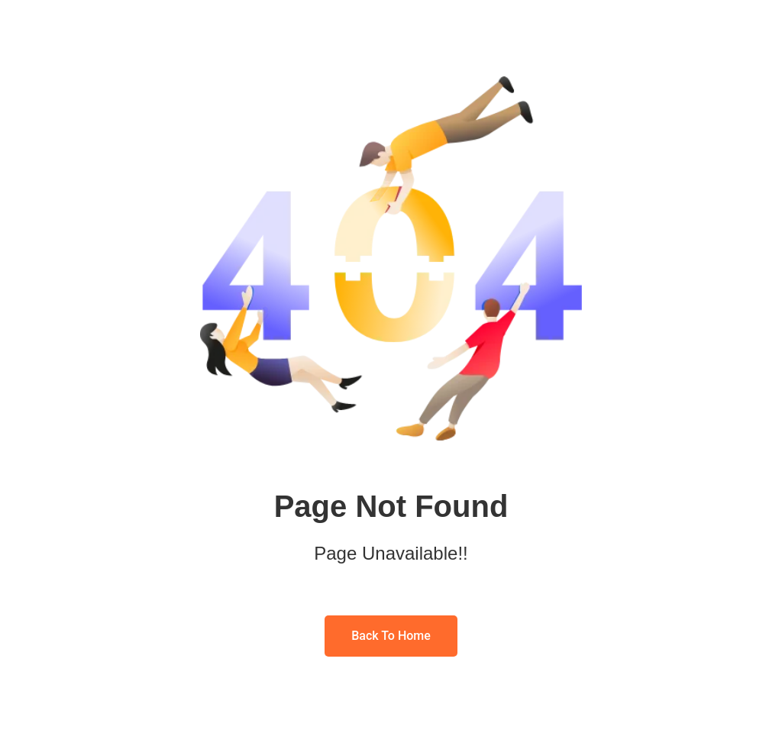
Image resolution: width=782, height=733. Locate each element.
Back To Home (391, 635)
